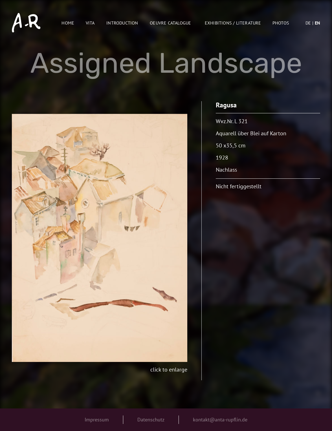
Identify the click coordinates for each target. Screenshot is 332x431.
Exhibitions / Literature (233, 23)
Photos (280, 23)
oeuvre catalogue (170, 23)
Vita (90, 23)
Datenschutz (150, 419)
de (308, 23)
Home (67, 23)
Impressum (97, 419)
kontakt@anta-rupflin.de (220, 419)
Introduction (122, 23)
